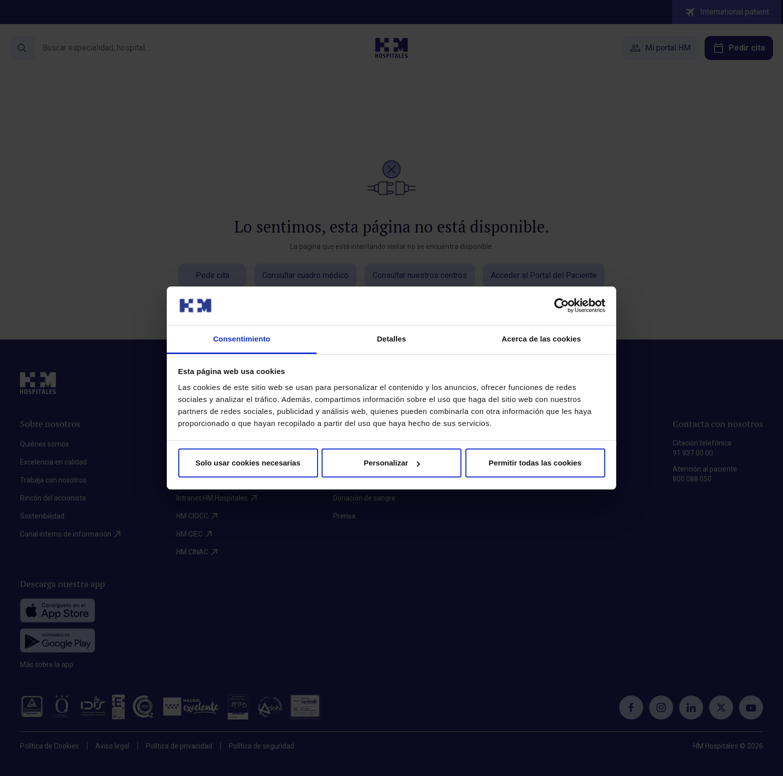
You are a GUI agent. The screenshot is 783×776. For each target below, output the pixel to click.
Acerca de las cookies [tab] (541, 338)
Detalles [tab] (391, 338)
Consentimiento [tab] (242, 338)
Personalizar (392, 462)
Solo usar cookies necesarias (247, 462)
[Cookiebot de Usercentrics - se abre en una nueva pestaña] (561, 305)
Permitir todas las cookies (535, 462)
